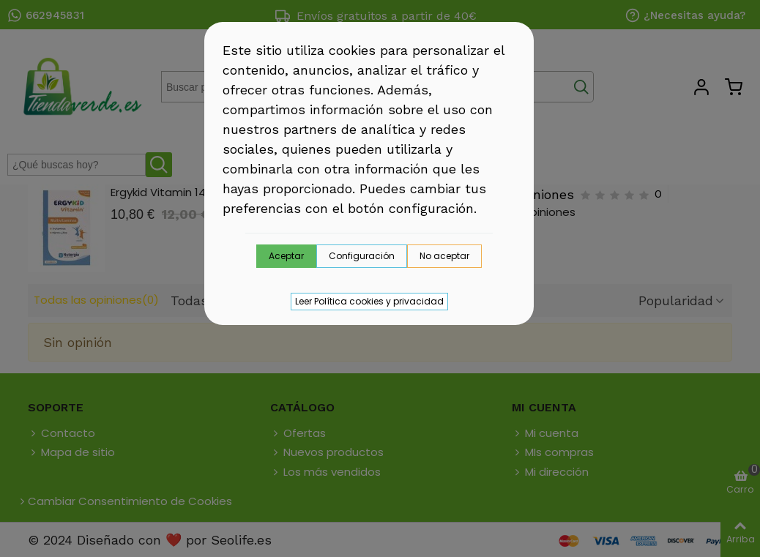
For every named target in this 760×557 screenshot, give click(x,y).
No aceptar (444, 256)
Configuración (362, 256)
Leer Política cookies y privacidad (369, 301)
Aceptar (286, 256)
